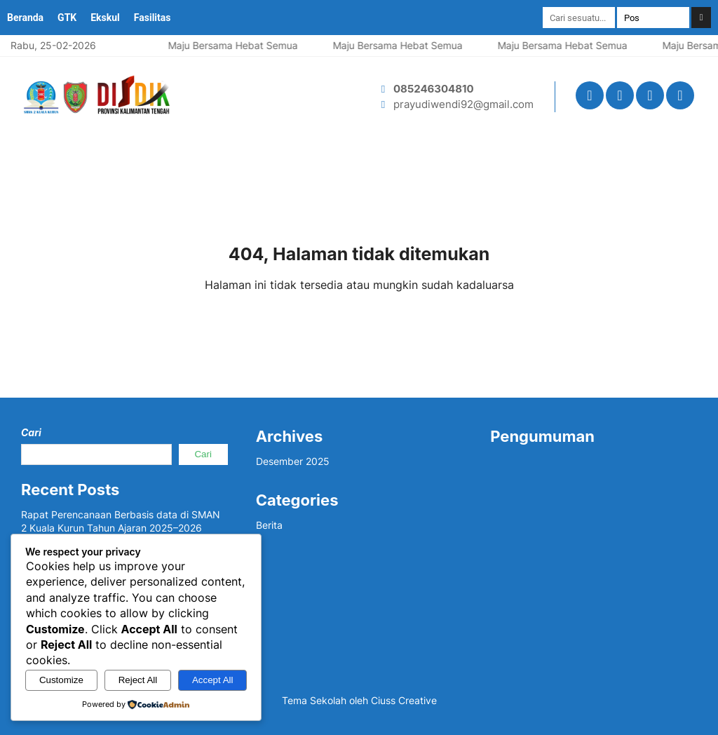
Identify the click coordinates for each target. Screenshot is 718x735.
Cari (31, 432)
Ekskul (105, 17)
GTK (66, 17)
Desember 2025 (293, 461)
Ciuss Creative (404, 700)
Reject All (138, 680)
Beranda (25, 17)
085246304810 (433, 88)
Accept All (212, 680)
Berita (269, 525)
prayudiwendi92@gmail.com (463, 104)
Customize (61, 680)
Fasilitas (152, 17)
